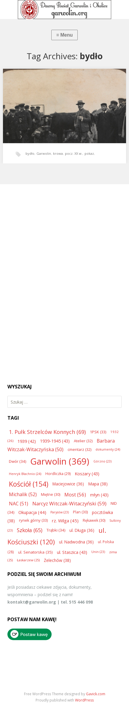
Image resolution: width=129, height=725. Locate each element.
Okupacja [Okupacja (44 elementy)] (32, 512)
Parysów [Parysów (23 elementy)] (59, 512)
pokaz (89, 153)
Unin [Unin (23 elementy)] (98, 552)
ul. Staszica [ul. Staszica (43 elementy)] (72, 552)
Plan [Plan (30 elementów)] (80, 512)
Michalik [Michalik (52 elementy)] (23, 494)
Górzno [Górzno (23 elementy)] (102, 461)
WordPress (84, 700)
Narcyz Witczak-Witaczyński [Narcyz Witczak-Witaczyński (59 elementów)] (69, 503)
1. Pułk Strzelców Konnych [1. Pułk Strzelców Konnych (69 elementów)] (47, 431)
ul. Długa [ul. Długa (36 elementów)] (81, 530)
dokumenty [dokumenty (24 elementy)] (107, 449)
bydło (30, 153)
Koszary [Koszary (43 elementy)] (87, 473)
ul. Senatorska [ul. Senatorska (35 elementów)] (35, 552)
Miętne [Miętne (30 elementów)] (50, 494)
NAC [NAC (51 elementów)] (18, 503)
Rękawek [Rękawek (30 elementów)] (94, 520)
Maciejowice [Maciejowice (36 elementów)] (68, 484)
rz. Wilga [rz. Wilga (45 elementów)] (65, 521)
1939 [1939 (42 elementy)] (26, 441)
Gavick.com (95, 693)
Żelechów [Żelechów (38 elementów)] (57, 560)
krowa (58, 153)
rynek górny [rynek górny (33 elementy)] (33, 520)
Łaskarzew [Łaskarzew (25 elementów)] (28, 560)
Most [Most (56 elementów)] (75, 494)
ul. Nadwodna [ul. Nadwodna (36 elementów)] (76, 542)
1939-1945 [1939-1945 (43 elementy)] (55, 441)
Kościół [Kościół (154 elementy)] (28, 484)
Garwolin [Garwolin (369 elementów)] (59, 461)
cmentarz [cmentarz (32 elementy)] (79, 449)
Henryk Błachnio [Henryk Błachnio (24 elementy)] (25, 473)
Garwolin (43, 153)
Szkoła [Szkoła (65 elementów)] (29, 530)
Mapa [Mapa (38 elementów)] (98, 484)
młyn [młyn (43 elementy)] (99, 495)
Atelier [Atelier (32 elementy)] (83, 440)
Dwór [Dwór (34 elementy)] (17, 461)
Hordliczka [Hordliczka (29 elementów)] (58, 473)
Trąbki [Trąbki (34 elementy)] (56, 530)
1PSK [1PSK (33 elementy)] (98, 432)
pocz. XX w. (73, 153)
